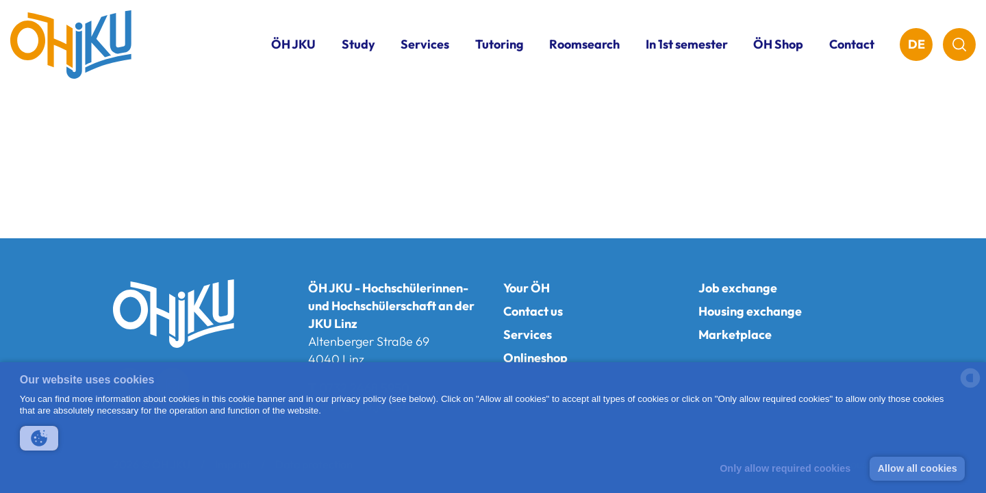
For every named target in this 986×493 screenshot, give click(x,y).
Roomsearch (584, 44)
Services (527, 334)
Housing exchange (750, 311)
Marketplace (735, 334)
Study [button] (358, 44)
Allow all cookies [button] (917, 468)
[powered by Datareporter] (970, 386)
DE (916, 44)
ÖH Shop (778, 44)
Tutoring (499, 44)
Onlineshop (535, 358)
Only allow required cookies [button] (785, 468)
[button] (39, 438)
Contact (851, 44)
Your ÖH (526, 288)
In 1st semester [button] (687, 44)
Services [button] (425, 44)
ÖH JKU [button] (293, 44)
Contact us (533, 311)
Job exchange (737, 288)
